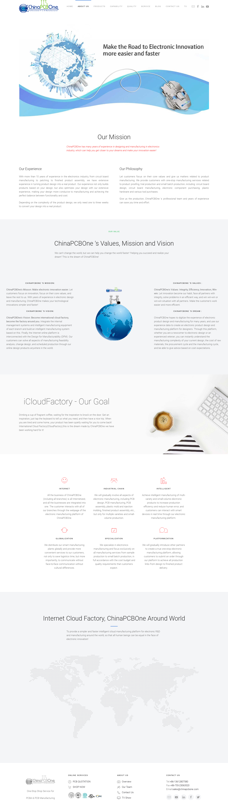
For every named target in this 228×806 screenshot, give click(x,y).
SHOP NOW (79, 787)
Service (145, 6)
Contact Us (128, 792)
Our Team (127, 787)
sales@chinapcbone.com (185, 789)
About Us (83, 6)
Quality (131, 6)
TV (185, 6)
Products (99, 6)
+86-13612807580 (179, 781)
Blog (158, 6)
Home (70, 6)
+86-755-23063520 (179, 785)
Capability (116, 6)
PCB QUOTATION (82, 781)
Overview (126, 781)
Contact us (172, 6)
